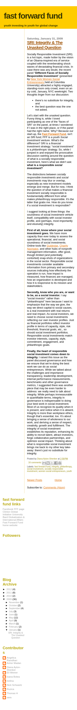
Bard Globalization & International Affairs (14, 518)
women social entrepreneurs (52, 471)
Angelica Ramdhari (12, 659)
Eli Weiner (12, 672)
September (15, 608)
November (14, 602)
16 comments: (35, 462)
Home (58, 480)
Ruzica (10, 689)
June (12, 614)
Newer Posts (34, 480)
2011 (9, 592)
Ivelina (10, 680)
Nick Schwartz (14, 685)
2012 (9, 589)
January (13, 630)
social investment (35, 469)
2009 (9, 599)
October (13, 605)
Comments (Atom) (54, 487)
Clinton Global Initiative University (13, 513)
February (14, 626)
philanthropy (66, 466)
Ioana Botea (13, 676)
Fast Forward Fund (54, 134)
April (11, 620)
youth (69, 471)
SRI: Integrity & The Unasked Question (45, 45)
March (12, 623)
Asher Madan (14, 663)
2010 (9, 595)
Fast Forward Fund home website (13, 523)
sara (9, 697)
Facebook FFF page (13, 509)
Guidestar (52, 245)
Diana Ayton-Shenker (14, 668)
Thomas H (12, 693)
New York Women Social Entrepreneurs (43, 81)
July (11, 611)
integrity (55, 466)
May (11, 617)
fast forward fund (33, 15)
